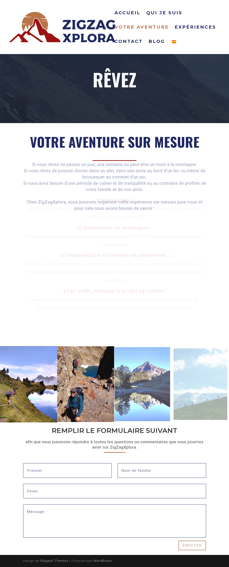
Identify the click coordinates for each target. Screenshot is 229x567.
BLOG (156, 42)
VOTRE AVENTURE (141, 27)
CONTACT (128, 42)
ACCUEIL (127, 13)
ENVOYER (192, 545)
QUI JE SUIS (164, 13)
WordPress (102, 561)
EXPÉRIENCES (195, 27)
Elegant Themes (54, 561)
